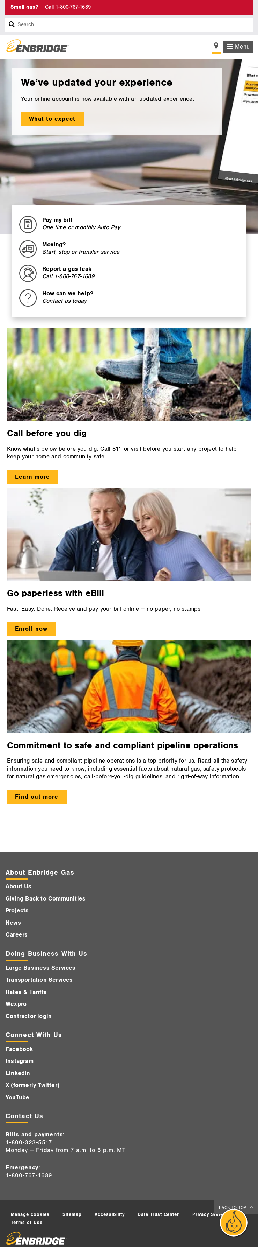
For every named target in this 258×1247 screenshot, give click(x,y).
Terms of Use (27, 1222)
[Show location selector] (216, 47)
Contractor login (29, 1016)
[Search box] (12, 25)
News (13, 922)
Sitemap (72, 1214)
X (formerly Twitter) (32, 1085)
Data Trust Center (158, 1214)
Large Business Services (41, 968)
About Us (19, 886)
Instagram (20, 1061)
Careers (17, 934)
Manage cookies (30, 1214)
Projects (17, 910)
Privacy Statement (213, 1214)
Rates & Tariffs (26, 992)
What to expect (52, 118)
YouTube (17, 1097)
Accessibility (110, 1214)
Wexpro (16, 1004)
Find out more (36, 796)
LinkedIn (18, 1073)
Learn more (32, 477)
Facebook (19, 1049)
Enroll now (31, 628)
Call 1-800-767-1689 (68, 7)
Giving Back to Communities (46, 898)
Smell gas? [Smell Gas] (24, 7)
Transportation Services (39, 979)
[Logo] (35, 46)
